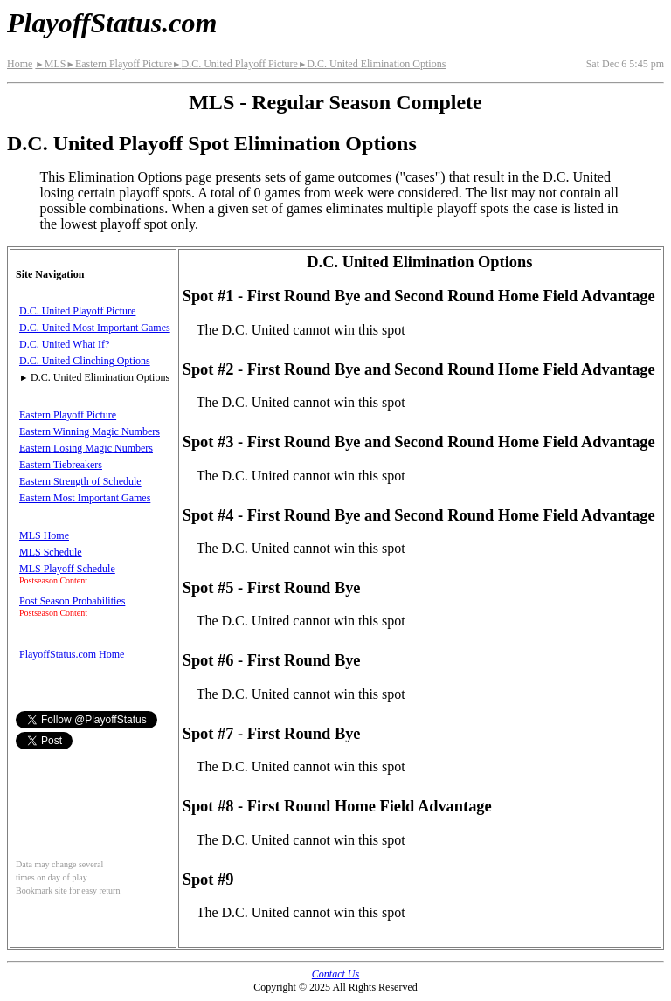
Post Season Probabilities (72, 601)
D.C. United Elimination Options (372, 64)
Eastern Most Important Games (84, 498)
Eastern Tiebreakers (60, 465)
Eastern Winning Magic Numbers (89, 431)
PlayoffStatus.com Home (71, 654)
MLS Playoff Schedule (67, 569)
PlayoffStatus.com (112, 22)
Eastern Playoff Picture (119, 64)
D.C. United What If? (64, 344)
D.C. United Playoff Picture (235, 64)
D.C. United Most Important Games (94, 327)
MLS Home (44, 535)
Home (19, 64)
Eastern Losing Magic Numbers (86, 448)
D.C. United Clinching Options (84, 361)
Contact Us (335, 974)
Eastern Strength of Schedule (80, 481)
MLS (50, 64)
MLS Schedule (50, 552)
